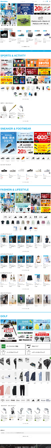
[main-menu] (50, 1)
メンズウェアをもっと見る (25, 251)
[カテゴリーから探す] (36, 1)
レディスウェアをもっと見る (25, 270)
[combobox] (25, 1)
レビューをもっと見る (25, 423)
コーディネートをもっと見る (25, 308)
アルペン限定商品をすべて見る (25, 46)
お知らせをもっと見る (25, 436)
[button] (50, 37)
